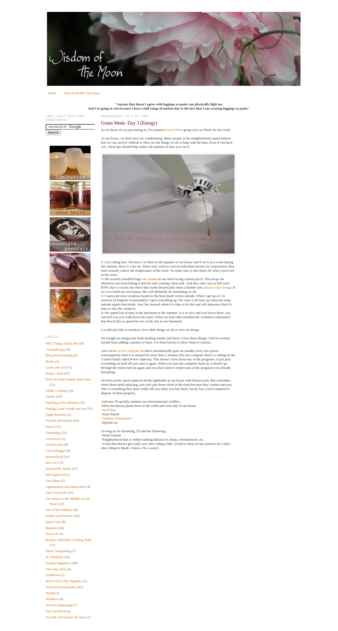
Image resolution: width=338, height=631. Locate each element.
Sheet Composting (58, 551)
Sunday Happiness (58, 563)
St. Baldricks (54, 557)
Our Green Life (56, 493)
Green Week (174, 130)
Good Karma (55, 444)
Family (50, 396)
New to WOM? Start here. (82, 93)
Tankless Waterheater (117, 418)
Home (52, 93)
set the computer (128, 351)
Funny (50, 426)
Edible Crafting (56, 391)
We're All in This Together (64, 581)
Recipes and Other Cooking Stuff (68, 540)
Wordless (52, 599)
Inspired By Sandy (58, 468)
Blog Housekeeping (59, 355)
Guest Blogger (55, 451)
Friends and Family (59, 420)
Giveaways (53, 439)
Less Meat (53, 481)
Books (50, 361)
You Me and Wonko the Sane (66, 617)
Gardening (53, 433)
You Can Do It (56, 611)
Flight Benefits (56, 415)
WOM (50, 593)
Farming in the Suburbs (62, 402)
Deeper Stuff (54, 373)
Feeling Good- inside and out (66, 409)
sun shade (149, 279)
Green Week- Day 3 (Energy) (129, 123)
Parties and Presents (59, 516)
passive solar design (217, 287)
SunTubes (109, 410)
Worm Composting (59, 605)
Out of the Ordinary (59, 510)
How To (51, 463)
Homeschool (54, 457)
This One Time (56, 569)
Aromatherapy (55, 349)
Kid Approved (55, 475)
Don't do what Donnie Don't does (68, 379)
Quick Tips (53, 522)
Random (51, 528)
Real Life (52, 534)
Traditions (53, 575)
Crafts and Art (55, 367)
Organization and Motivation (66, 487)
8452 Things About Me (62, 343)
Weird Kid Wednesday (61, 587)
